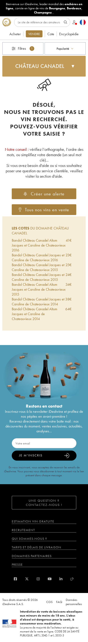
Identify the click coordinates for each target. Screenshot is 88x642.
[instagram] (38, 578)
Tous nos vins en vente (44, 210)
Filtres (23, 48)
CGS (49, 602)
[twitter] (27, 578)
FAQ (59, 602)
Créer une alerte (43, 194)
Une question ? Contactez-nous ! (44, 502)
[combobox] (65, 48)
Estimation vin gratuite (33, 521)
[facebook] (15, 578)
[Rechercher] (42, 22)
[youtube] (50, 578)
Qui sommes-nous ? (29, 538)
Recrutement (23, 530)
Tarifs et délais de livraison (36, 547)
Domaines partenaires (32, 556)
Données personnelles (74, 602)
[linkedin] (60, 578)
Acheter (15, 34)
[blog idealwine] (72, 578)
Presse (17, 564)
